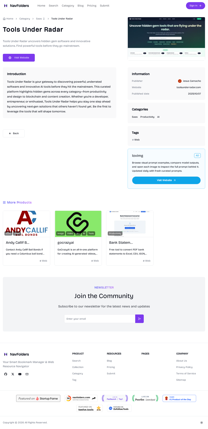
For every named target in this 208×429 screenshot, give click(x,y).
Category (68, 5)
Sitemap (181, 379)
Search (53, 5)
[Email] (27, 374)
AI (158, 116)
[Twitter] (13, 374)
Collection (77, 367)
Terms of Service (186, 373)
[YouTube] (20, 374)
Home (41, 5)
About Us (181, 360)
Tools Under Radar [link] (62, 18)
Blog (81, 5)
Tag (74, 379)
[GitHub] (6, 374)
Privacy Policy (184, 367)
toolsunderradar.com (189, 87)
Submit (104, 5)
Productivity (147, 116)
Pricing (91, 5)
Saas (39, 18)
